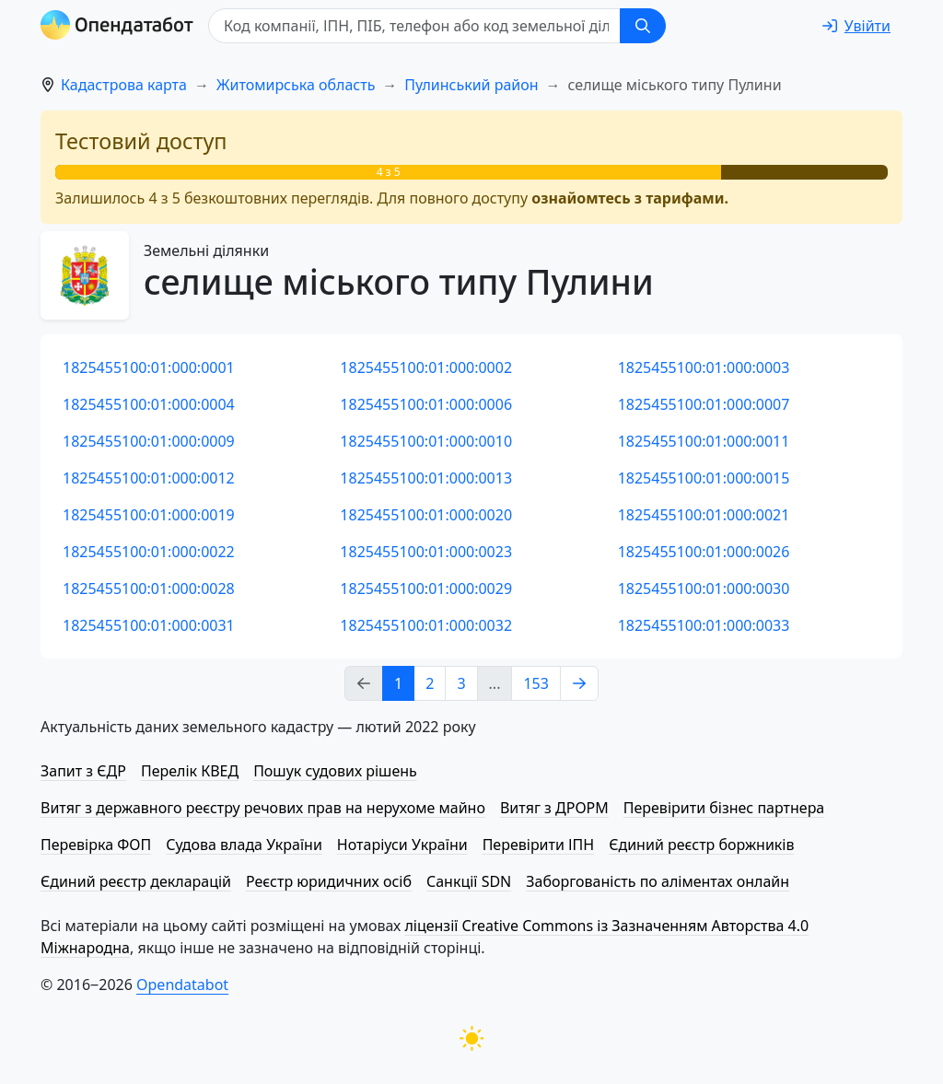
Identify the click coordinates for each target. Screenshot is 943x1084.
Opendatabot (182, 984)
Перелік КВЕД (190, 771)
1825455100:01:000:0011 (704, 441)
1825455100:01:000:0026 (704, 552)
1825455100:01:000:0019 (149, 515)
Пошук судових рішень (335, 771)
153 (535, 683)
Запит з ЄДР (83, 771)
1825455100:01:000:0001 (149, 367)
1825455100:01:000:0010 (426, 441)
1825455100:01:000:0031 (149, 625)
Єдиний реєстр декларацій (136, 881)
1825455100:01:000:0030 (704, 588)
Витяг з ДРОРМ (554, 808)
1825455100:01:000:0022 (149, 552)
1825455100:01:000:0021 (704, 515)
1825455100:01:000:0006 (426, 404)
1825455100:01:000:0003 (704, 367)
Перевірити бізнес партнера (723, 808)
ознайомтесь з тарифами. (629, 198)
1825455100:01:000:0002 (426, 367)
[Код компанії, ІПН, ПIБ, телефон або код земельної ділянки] (414, 25)
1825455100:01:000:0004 (149, 404)
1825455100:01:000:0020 (426, 515)
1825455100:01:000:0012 (149, 478)
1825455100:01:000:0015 (704, 478)
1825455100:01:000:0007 (704, 404)
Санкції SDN (468, 881)
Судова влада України (244, 844)
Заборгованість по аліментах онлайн (657, 881)
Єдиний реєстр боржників (701, 844)
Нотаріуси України (402, 844)
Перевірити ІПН (539, 844)
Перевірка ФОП (96, 844)
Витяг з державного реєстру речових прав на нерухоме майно (263, 808)
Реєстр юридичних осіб (329, 881)
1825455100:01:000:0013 (426, 478)
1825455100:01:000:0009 (149, 441)
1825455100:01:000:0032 (426, 625)
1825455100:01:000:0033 (704, 625)
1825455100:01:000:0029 (426, 588)
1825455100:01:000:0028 (149, 588)
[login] (856, 25)
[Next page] (579, 683)
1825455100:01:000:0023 (426, 552)
